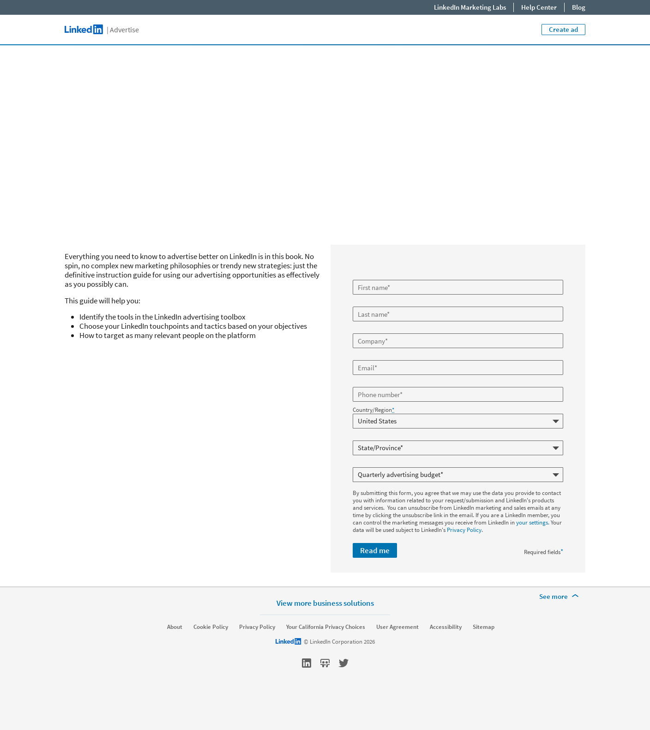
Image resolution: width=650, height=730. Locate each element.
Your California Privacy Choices (325, 650)
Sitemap (483, 650)
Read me (375, 550)
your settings (532, 522)
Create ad (563, 29)
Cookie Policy (210, 650)
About (174, 650)
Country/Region (373, 410)
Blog (578, 7)
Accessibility (446, 650)
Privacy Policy (464, 530)
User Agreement (397, 650)
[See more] (560, 619)
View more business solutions (325, 626)
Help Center (539, 7)
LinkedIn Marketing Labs (470, 7)
